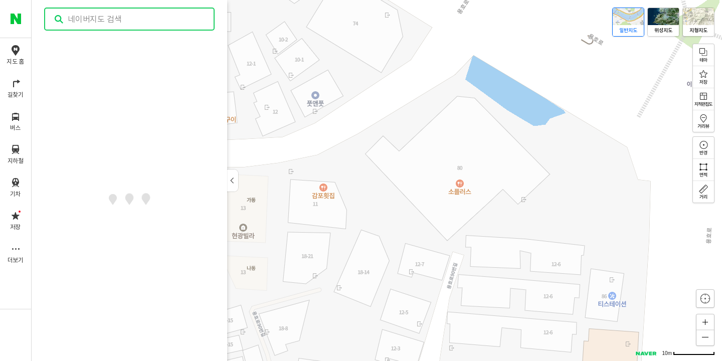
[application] (377, 180)
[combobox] (130, 19)
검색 (59, 19)
